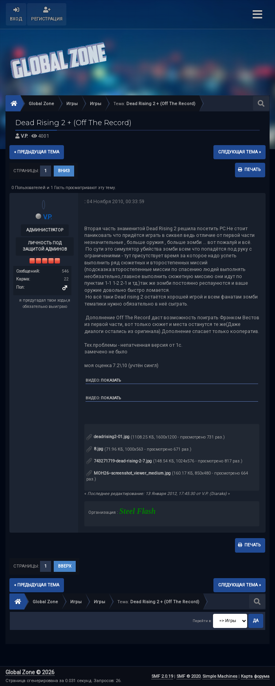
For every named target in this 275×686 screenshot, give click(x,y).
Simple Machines (219, 676)
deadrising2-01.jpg (107, 436)
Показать (111, 380)
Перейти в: (202, 621)
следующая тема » (239, 152)
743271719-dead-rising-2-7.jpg (119, 461)
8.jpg (94, 448)
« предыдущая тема (36, 152)
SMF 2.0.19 (162, 676)
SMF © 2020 (188, 676)
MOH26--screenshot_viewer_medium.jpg (128, 473)
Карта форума (255, 676)
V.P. (24, 136)
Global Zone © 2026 (30, 672)
